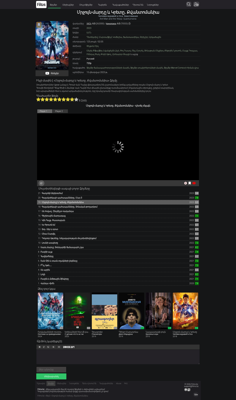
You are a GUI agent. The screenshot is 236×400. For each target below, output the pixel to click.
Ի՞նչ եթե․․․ (46, 265)
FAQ (125, 383)
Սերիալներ (69, 4)
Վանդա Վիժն (47, 283)
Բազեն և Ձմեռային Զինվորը (54, 279)
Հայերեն (103, 4)
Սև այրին (45, 270)
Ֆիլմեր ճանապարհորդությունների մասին (108, 68)
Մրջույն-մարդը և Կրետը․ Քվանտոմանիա (63, 202)
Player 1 (43, 111)
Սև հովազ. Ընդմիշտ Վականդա (58, 211)
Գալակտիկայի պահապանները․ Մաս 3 (62, 198)
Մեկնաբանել (51, 376)
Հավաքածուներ (120, 4)
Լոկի (42, 274)
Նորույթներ (153, 4)
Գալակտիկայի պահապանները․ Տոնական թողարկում (69, 207)
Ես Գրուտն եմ (48, 225)
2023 (89, 28)
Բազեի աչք (46, 252)
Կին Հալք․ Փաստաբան (53, 220)
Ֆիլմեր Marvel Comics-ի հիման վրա (181, 68)
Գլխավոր (41, 383)
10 (76, 99)
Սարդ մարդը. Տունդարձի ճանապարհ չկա (62, 247)
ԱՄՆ (89, 32)
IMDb (89, 23)
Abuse (118, 383)
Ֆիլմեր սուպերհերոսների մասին (146, 68)
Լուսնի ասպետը (50, 243)
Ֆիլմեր (54, 4)
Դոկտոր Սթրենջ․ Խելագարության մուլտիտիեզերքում (69, 238)
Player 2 (59, 111)
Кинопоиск (111, 23)
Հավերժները (46, 256)
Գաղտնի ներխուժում (52, 193)
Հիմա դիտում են (89, 383)
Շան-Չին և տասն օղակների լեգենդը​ (58, 261)
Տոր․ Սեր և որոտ (50, 229)
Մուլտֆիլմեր (86, 4)
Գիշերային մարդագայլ (54, 216)
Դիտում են (137, 4)
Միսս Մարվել (48, 234)
